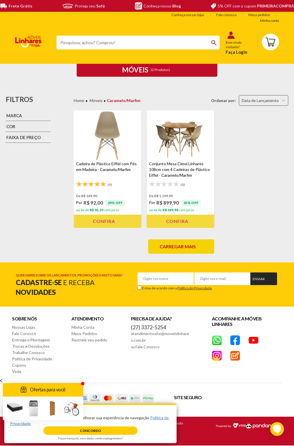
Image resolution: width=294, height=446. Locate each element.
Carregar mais (178, 246)
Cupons (19, 365)
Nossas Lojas (23, 327)
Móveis (96, 100)
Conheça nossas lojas (187, 15)
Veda (16, 371)
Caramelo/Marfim (123, 100)
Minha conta (269, 20)
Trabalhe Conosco (28, 352)
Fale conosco (226, 15)
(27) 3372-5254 (148, 327)
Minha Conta (82, 327)
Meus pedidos (259, 15)
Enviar (259, 279)
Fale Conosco (24, 333)
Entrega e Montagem (31, 339)
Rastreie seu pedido (89, 339)
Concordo (90, 430)
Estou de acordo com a (177, 288)
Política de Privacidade (194, 288)
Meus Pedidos (84, 333)
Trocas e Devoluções (31, 346)
